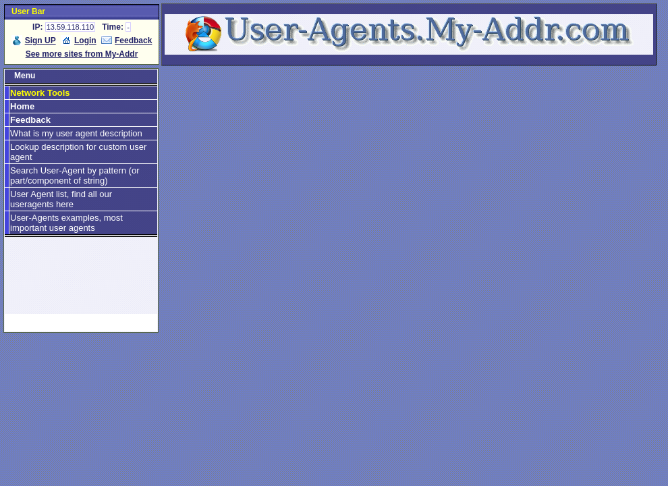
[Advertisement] (80, 281)
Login (85, 40)
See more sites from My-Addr (82, 54)
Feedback (133, 40)
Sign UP (40, 40)
